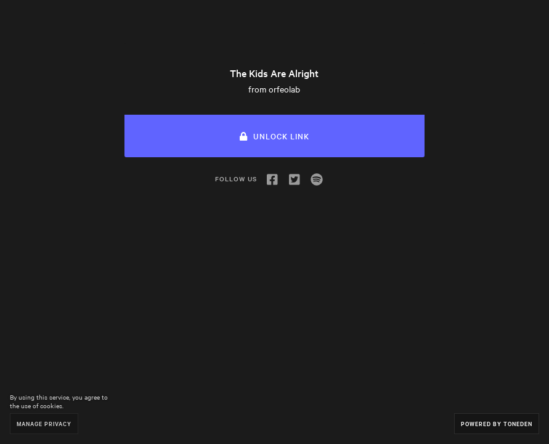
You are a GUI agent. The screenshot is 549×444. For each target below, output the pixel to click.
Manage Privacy (44, 423)
